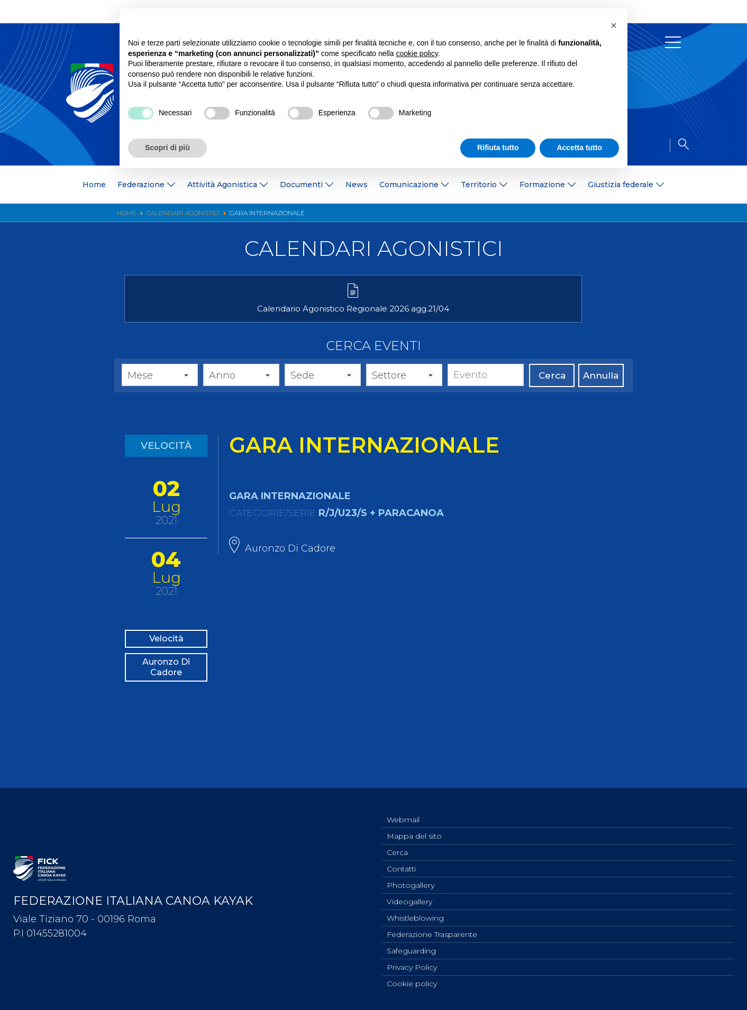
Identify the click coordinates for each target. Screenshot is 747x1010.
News (356, 184)
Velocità (166, 656)
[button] (613, 25)
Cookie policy (412, 983)
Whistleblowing (415, 913)
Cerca (552, 390)
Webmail (403, 808)
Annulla (600, 390)
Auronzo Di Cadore (166, 695)
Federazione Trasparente (432, 930)
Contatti (401, 861)
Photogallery (410, 878)
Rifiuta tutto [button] (498, 147)
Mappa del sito (414, 826)
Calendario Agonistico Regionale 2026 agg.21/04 (204, 319)
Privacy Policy (412, 965)
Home (94, 184)
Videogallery (409, 896)
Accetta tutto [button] (579, 147)
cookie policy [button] (417, 53)
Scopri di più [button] (167, 147)
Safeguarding (411, 948)
